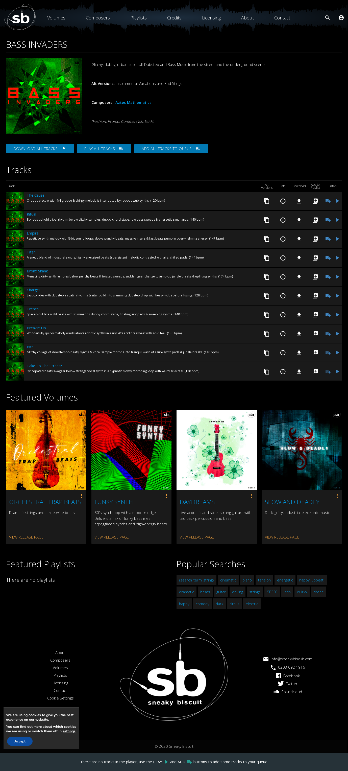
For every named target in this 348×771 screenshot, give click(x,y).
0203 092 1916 (287, 667)
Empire (33, 233)
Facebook (288, 675)
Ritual (31, 214)
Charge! (33, 290)
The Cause (35, 195)
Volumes (56, 18)
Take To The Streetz (44, 366)
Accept (20, 741)
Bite (30, 347)
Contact (282, 18)
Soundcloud (287, 691)
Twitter (287, 683)
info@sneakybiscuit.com (288, 659)
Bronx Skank (37, 271)
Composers (98, 18)
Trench (33, 309)
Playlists (138, 18)
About (247, 18)
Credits (174, 18)
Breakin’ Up (36, 328)
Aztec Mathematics (133, 102)
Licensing (211, 18)
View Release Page (26, 537)
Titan (31, 252)
